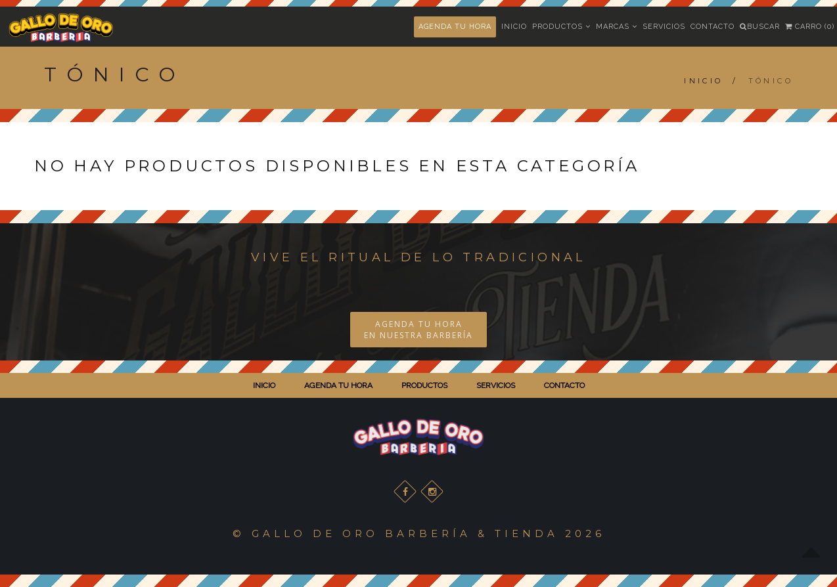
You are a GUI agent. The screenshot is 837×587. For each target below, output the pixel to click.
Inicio (514, 26)
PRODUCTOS (424, 385)
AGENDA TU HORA (454, 26)
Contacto (712, 26)
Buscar (760, 26)
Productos (561, 26)
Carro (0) (809, 26)
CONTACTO (564, 385)
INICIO (264, 385)
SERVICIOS (495, 385)
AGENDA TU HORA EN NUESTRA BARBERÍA (418, 329)
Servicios (664, 26)
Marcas (616, 26)
